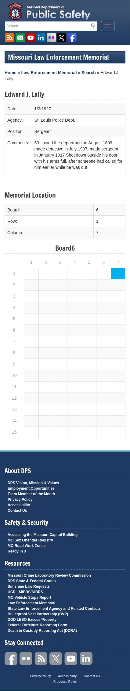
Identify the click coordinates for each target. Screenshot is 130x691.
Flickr (51, 38)
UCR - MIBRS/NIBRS (25, 592)
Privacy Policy (20, 499)
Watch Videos (30, 38)
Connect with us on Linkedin (40, 38)
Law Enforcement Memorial (49, 72)
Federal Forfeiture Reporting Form (37, 625)
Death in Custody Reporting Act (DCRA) (42, 630)
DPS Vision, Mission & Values (33, 483)
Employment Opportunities (31, 488)
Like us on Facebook (72, 38)
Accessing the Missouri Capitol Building (43, 535)
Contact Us (17, 510)
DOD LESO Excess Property (32, 619)
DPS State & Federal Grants (32, 581)
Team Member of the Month (31, 494)
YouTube (71, 658)
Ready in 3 (17, 551)
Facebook (11, 658)
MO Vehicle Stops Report (29, 597)
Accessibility (19, 505)
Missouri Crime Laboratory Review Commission (49, 575)
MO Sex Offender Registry (30, 540)
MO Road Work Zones (26, 546)
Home (10, 72)
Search (94, 25)
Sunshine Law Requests (29, 586)
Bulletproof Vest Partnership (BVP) (38, 614)
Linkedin (86, 658)
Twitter (56, 658)
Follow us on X (61, 38)
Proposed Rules (65, 681)
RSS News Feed (9, 38)
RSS (41, 658)
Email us (20, 38)
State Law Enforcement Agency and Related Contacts (54, 608)
